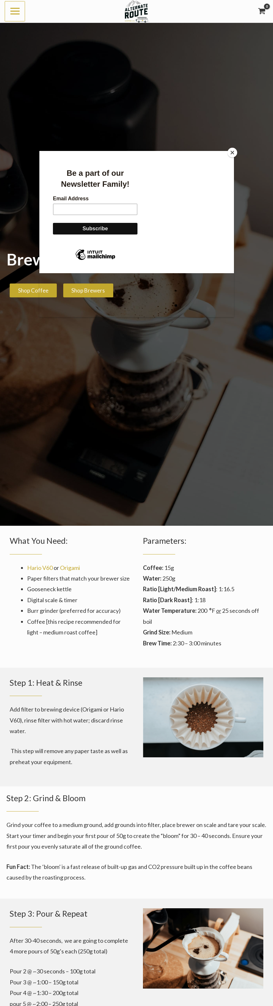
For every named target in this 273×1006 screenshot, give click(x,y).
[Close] (232, 152)
